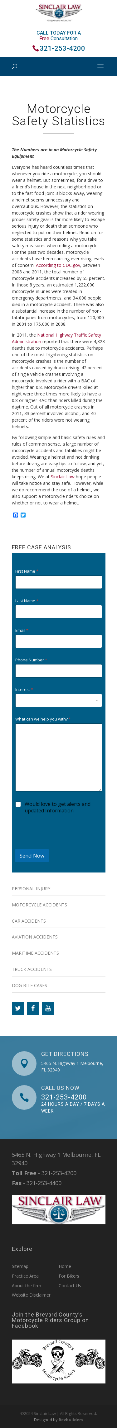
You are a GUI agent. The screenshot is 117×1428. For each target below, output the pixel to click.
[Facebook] (33, 1008)
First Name (26, 571)
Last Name (26, 600)
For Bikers (69, 1276)
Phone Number (31, 660)
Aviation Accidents (35, 937)
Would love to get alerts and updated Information (57, 807)
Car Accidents (29, 921)
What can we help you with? (43, 719)
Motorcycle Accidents (39, 905)
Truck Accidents (32, 969)
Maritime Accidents (35, 953)
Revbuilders (71, 1419)
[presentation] (62, 845)
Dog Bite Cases (29, 985)
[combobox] (58, 700)
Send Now (32, 855)
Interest (24, 689)
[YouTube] (48, 1008)
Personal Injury (31, 888)
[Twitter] (18, 1008)
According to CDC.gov (58, 265)
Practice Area (25, 1276)
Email (21, 630)
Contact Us (70, 1286)
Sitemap (20, 1266)
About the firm (26, 1286)
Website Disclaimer (31, 1295)
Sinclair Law (63, 477)
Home (65, 1266)
